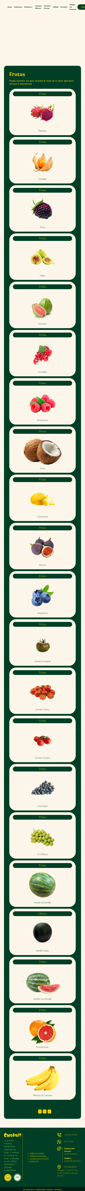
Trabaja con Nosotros (72, 7)
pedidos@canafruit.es (72, 1161)
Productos (28, 7)
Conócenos (18, 7)
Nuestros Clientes (38, 7)
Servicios (64, 7)
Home (10, 7)
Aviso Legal (34, 1161)
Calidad (55, 7)
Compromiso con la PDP (39, 1158)
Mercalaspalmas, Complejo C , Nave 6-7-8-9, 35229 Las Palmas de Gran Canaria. (67, 1171)
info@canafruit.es (71, 1154)
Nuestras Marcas (47, 7)
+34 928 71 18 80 (70, 1135)
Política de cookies (37, 1153)
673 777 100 (68, 1141)
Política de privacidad (38, 1156)
